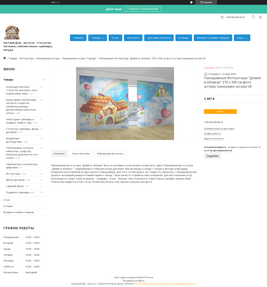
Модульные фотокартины (14, 140)
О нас (115, 37)
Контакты (133, 37)
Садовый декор (15, 186)
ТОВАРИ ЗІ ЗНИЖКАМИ (143, 9)
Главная (78, 37)
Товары (96, 37)
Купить (220, 111)
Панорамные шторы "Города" (79, 58)
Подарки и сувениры (17, 192)
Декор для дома (15, 179)
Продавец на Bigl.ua (133, 280)
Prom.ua (149, 277)
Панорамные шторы (47, 58)
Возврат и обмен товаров (213, 37)
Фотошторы (27, 58)
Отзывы (184, 37)
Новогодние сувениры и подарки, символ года (20, 121)
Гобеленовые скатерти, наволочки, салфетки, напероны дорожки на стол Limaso (22, 152)
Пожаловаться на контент (148, 283)
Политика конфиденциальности (179, 283)
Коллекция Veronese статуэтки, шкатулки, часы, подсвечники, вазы (21, 90)
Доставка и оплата (159, 37)
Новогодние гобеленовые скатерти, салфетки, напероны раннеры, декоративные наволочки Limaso (21, 106)
